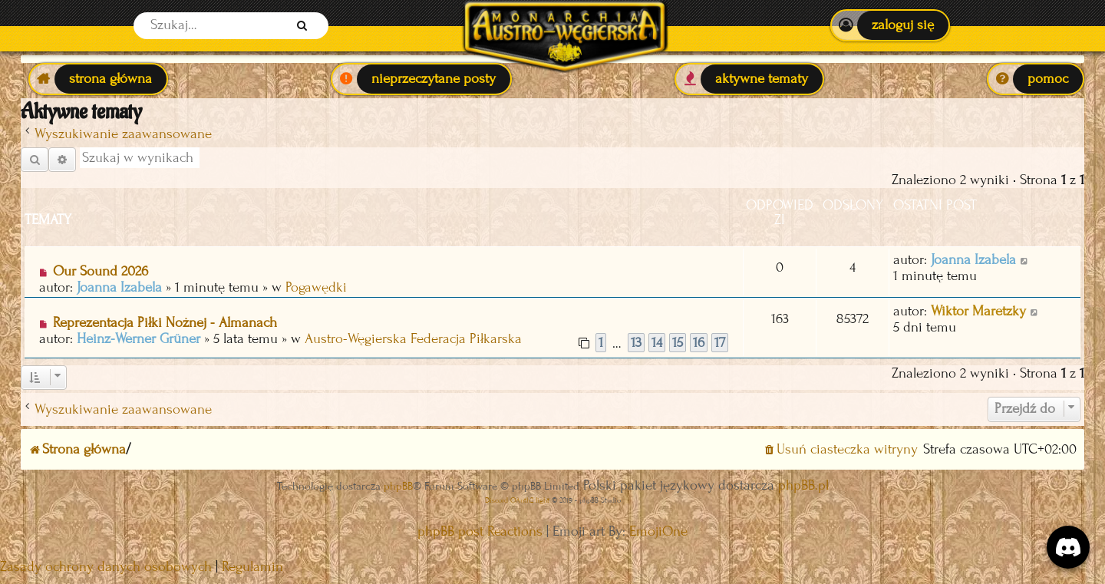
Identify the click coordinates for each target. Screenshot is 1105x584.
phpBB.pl (803, 485)
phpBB (398, 486)
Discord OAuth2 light (517, 500)
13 (636, 343)
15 (677, 343)
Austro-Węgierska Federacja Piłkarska (413, 339)
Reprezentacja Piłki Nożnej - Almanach (165, 323)
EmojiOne (658, 531)
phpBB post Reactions (480, 531)
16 (698, 343)
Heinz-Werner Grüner (138, 339)
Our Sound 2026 (100, 271)
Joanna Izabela (119, 287)
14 (656, 343)
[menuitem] (889, 25)
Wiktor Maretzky (978, 311)
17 (719, 343)
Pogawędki (316, 287)
